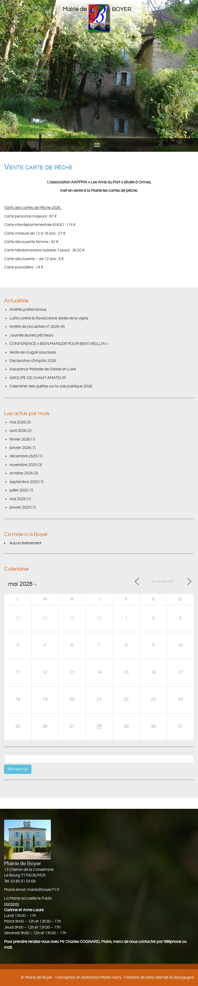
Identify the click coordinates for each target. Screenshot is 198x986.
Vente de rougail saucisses (32, 352)
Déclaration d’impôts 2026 (32, 361)
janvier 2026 (20, 448)
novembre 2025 (23, 465)
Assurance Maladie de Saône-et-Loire (42, 369)
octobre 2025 (21, 473)
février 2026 (19, 439)
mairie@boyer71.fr (43, 890)
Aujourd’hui (163, 581)
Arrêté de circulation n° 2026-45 (37, 327)
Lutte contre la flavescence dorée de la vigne (48, 318)
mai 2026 (17, 422)
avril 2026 (17, 431)
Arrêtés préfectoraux (27, 310)
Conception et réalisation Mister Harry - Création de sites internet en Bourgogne (124, 977)
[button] (4, 75)
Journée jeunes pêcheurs (31, 335)
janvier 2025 (20, 507)
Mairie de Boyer (38, 977)
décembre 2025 (23, 456)
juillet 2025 (18, 490)
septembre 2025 (23, 482)
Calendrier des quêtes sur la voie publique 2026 (50, 386)
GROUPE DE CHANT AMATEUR (37, 378)
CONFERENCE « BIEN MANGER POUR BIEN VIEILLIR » (58, 344)
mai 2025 (17, 499)
